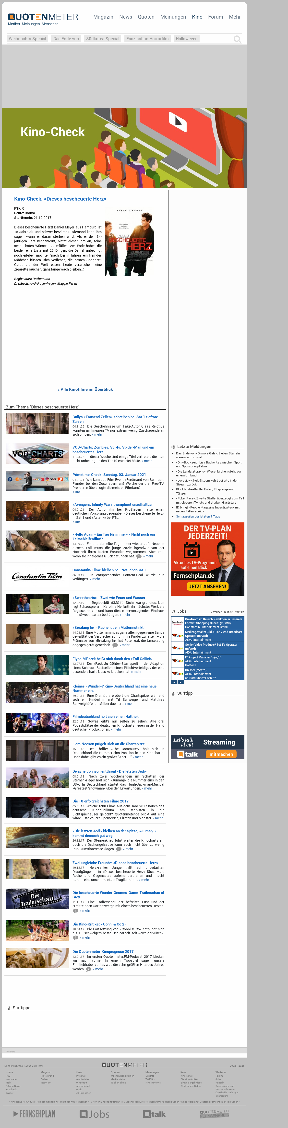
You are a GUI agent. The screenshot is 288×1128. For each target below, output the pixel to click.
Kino (197, 16)
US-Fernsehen (83, 1092)
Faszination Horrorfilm (147, 38)
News (125, 16)
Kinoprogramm (189, 1101)
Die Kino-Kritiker (189, 1079)
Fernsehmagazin (46, 1101)
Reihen (44, 1079)
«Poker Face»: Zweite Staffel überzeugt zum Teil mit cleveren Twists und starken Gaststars (210, 500)
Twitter (9, 1092)
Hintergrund (47, 1075)
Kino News (16, 1101)
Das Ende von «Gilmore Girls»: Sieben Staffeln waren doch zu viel (208, 455)
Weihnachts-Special (27, 38)
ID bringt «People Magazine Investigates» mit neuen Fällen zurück (208, 509)
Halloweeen (187, 38)
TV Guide (125, 1101)
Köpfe (79, 1089)
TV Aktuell (29, 1101)
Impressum (222, 1095)
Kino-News (186, 1075)
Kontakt (220, 1082)
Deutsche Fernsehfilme (212, 1101)
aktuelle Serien (171, 1101)
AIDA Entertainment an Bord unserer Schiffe (206, 635)
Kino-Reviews (153, 1082)
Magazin (103, 16)
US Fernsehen (79, 1101)
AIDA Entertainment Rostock (196, 661)
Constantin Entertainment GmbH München (206, 623)
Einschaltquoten (109, 1101)
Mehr (235, 16)
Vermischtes (82, 1079)
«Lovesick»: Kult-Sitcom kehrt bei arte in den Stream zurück (207, 482)
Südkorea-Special (102, 38)
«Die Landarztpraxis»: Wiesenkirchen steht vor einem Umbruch (208, 473)
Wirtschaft (81, 1082)
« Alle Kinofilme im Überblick (85, 389)
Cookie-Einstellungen (227, 1092)
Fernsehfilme (154, 1101)
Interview (46, 1082)
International (83, 1086)
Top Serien (232, 1101)
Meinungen (173, 16)
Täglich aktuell (119, 1082)
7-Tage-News (13, 1086)
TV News (94, 1101)
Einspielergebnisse (191, 1082)
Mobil (9, 1082)
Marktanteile (118, 1079)
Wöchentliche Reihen (122, 1075)
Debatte (149, 1075)
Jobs (218, 1079)
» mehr (97, 434)
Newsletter (11, 1079)
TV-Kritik (150, 1079)
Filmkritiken (64, 1101)
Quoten (146, 16)
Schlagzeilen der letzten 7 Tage (198, 516)
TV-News (80, 1075)
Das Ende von (66, 38)
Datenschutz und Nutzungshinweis (225, 1087)
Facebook (11, 1089)
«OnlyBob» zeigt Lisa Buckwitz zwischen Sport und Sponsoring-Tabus (209, 464)
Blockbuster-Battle (190, 1086)
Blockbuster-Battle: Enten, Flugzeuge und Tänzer (205, 491)
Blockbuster (138, 1101)
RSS (8, 1075)
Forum (215, 16)
